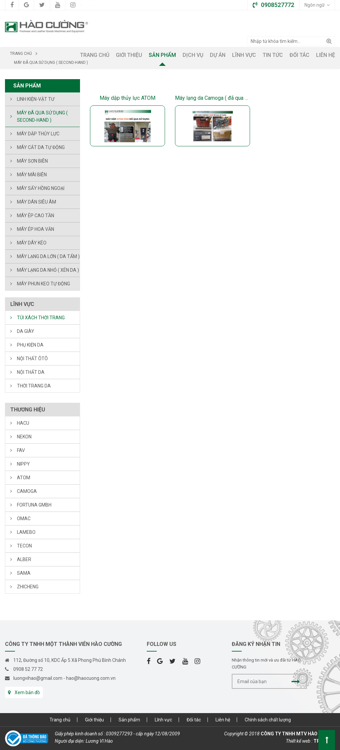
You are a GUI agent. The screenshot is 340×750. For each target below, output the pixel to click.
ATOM (23, 477)
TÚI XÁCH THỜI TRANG (41, 317)
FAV (21, 450)
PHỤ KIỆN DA (30, 345)
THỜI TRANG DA (34, 385)
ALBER (24, 559)
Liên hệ (222, 719)
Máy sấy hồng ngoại (40, 188)
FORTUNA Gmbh (34, 505)
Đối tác (194, 719)
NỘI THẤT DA (30, 372)
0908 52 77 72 (28, 669)
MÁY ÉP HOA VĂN (35, 229)
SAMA (24, 573)
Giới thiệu (94, 719)
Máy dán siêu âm (36, 202)
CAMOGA (27, 491)
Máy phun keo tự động (43, 283)
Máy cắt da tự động (41, 147)
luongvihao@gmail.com (37, 678)
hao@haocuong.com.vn (91, 678)
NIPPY (23, 464)
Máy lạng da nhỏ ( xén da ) (48, 270)
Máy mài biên (32, 174)
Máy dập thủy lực (38, 133)
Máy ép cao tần (35, 215)
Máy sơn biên (32, 161)
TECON (24, 545)
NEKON (24, 436)
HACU (23, 423)
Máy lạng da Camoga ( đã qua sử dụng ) (212, 98)
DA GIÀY (25, 331)
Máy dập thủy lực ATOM (127, 98)
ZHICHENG (28, 586)
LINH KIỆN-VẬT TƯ (35, 99)
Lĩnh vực (163, 719)
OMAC (24, 518)
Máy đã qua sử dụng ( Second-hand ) (42, 116)
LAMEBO (26, 532)
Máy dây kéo (31, 242)
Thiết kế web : (299, 741)
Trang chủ (59, 719)
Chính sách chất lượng (268, 719)
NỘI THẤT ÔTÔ (32, 358)
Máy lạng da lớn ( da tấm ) (48, 256)
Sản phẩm (129, 719)
